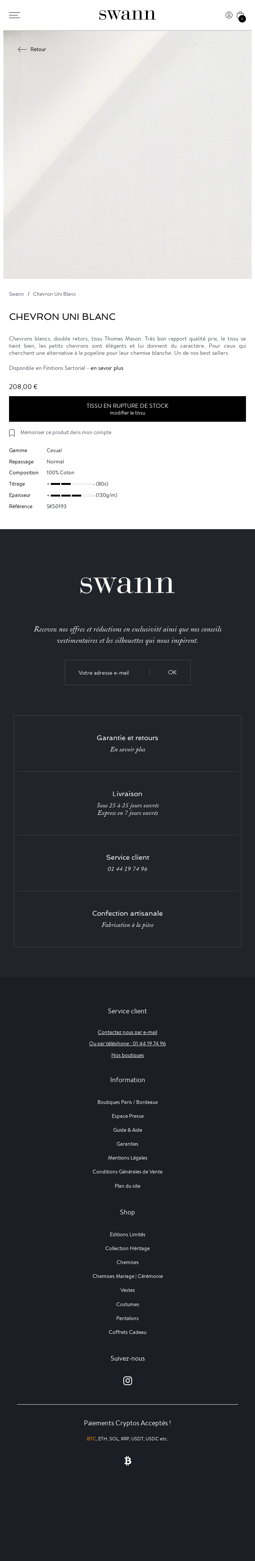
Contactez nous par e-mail (127, 1032)
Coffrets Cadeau (127, 1332)
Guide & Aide (127, 1129)
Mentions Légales (127, 1157)
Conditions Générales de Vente (127, 1171)
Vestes (127, 1290)
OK (172, 672)
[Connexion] (229, 15)
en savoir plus (107, 367)
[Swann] (127, 15)
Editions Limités (128, 1234)
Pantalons (127, 1318)
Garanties (127, 1143)
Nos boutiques (127, 1055)
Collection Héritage (127, 1248)
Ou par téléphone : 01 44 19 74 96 (127, 1043)
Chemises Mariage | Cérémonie (128, 1276)
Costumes (127, 1304)
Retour (32, 49)
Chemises (128, 1262)
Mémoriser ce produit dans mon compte (65, 432)
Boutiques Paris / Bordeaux (127, 1102)
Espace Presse (128, 1116)
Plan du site (127, 1185)
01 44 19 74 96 (127, 869)
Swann (16, 294)
